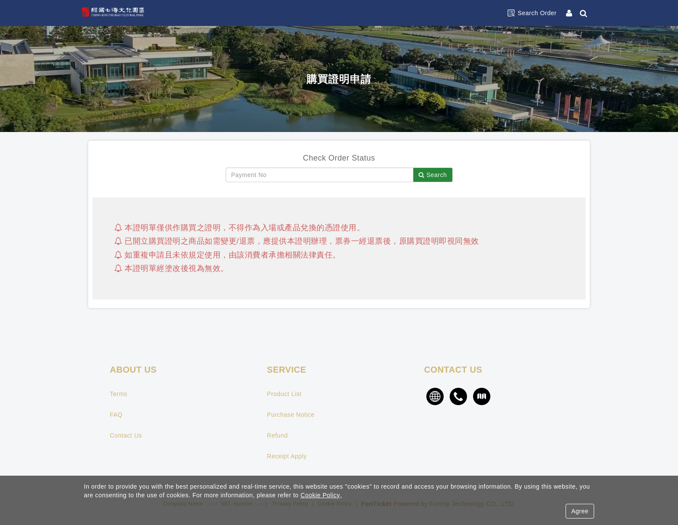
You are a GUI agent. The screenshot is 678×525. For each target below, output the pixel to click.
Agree (579, 511)
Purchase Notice (290, 414)
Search (433, 174)
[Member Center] (570, 13)
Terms (119, 393)
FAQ (116, 414)
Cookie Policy (320, 495)
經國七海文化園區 (120, 13)
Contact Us (126, 435)
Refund (277, 435)
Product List (284, 393)
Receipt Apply (287, 456)
